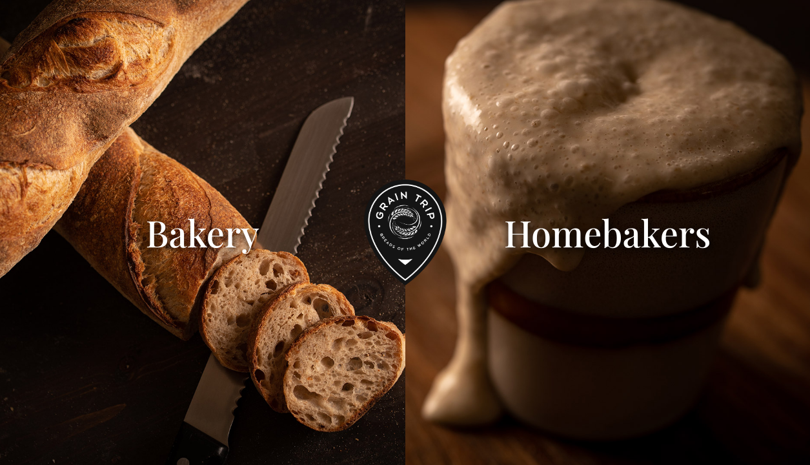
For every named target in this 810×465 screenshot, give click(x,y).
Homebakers (607, 232)
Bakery (202, 232)
